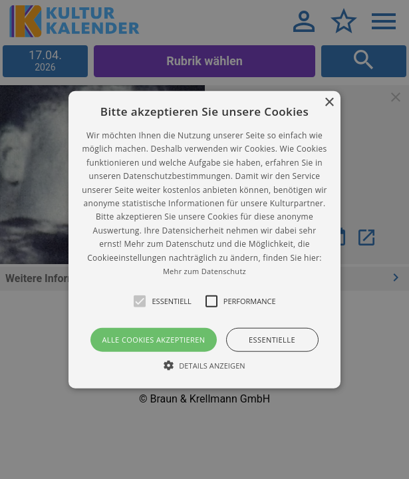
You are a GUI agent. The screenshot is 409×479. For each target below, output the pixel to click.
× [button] (329, 103)
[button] (204, 240)
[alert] (204, 239)
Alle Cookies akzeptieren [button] (153, 340)
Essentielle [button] (272, 340)
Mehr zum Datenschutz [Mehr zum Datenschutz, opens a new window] (204, 271)
